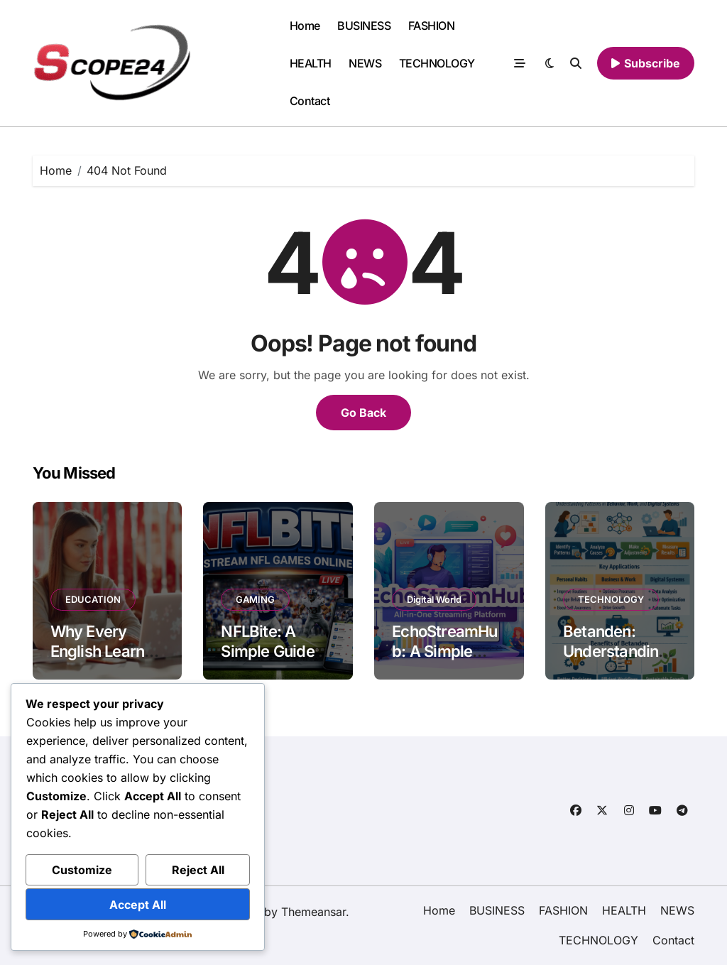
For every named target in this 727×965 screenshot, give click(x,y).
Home (305, 25)
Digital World (434, 599)
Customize (82, 870)
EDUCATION (93, 599)
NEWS (365, 63)
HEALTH (311, 63)
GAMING (255, 599)
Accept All (137, 905)
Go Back (363, 412)
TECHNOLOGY (437, 63)
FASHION (431, 25)
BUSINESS (363, 25)
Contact (310, 101)
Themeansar (313, 912)
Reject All (198, 870)
